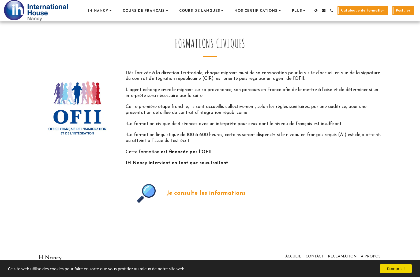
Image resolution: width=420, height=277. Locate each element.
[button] (100, 10)
